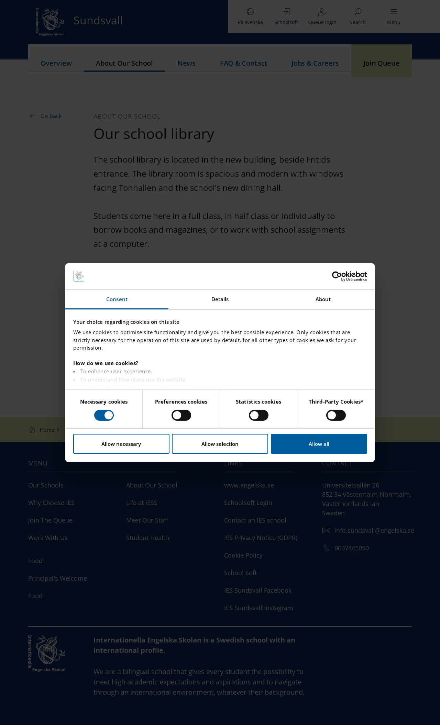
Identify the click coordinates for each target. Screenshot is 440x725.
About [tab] (323, 299)
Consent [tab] (117, 299)
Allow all (319, 443)
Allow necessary (121, 443)
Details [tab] (220, 299)
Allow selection (220, 443)
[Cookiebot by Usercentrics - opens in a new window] (337, 276)
